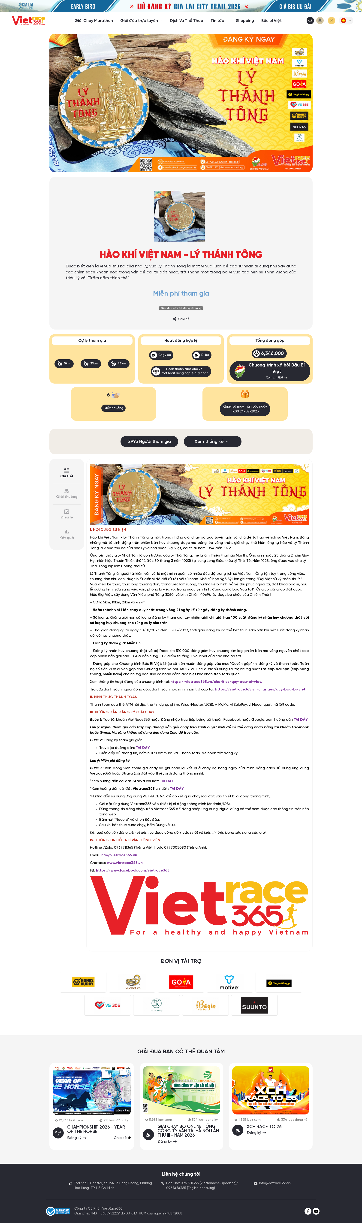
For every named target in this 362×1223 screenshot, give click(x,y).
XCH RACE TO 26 (264, 1126)
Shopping (245, 21)
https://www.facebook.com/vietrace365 (132, 870)
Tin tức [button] (220, 21)
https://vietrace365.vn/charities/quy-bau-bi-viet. (216, 681)
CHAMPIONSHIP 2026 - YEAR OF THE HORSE (96, 1129)
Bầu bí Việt (271, 21)
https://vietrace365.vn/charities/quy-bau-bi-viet (260, 689)
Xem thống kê (212, 441)
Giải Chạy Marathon (94, 21)
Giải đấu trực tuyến (141, 21)
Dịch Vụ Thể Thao (186, 21)
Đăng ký (77, 1137)
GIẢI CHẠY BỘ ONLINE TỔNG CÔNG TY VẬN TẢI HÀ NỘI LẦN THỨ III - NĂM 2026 (188, 1130)
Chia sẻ (181, 319)
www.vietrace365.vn (125, 862)
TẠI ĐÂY (301, 719)
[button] (346, 20)
